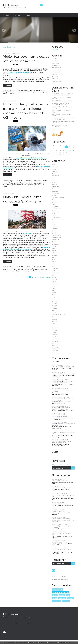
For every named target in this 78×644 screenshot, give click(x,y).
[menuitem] (8, 15)
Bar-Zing (54, 108)
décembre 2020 (56, 67)
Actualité (26, 180)
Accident (54, 164)
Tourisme (55, 332)
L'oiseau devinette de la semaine (63, 390)
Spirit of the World (57, 101)
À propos (28, 15)
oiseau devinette (57, 589)
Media (53, 275)
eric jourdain (55, 407)
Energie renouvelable (58, 235)
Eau (39, 90)
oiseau (55, 598)
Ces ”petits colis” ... (57, 110)
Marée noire (55, 273)
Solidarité (54, 319)
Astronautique (56, 186)
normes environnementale (10, 271)
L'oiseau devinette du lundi (66, 366)
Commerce (55, 206)
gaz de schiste (29, 183)
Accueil (8, 15)
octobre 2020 (55, 72)
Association (55, 182)
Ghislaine (54, 399)
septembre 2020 (56, 74)
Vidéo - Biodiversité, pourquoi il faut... (60, 415)
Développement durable (31, 90)
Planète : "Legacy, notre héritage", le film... (62, 534)
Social (53, 317)
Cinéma (54, 202)
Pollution (30, 92)
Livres (53, 266)
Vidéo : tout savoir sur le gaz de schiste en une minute (26, 58)
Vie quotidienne (56, 348)
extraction (11, 93)
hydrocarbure (16, 185)
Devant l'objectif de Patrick (63, 95)
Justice (54, 261)
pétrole (39, 271)
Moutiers (54, 432)
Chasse (54, 200)
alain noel (62, 598)
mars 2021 (55, 61)
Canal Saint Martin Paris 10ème (61, 107)
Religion (54, 308)
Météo (54, 277)
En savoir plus (68, 642)
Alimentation (55, 171)
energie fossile (23, 271)
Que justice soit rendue (58, 125)
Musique (54, 279)
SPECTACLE (55, 321)
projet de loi (38, 185)
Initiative (54, 255)
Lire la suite (8, 85)
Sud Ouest (55, 328)
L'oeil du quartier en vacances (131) (62, 118)
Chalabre (64, 104)
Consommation (56, 209)
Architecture (55, 175)
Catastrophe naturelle (35, 266)
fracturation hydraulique (27, 185)
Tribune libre (55, 339)
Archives (17, 15)
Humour (54, 248)
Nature (54, 281)
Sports (54, 326)
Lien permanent (8, 90)
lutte (30, 269)
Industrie (20, 92)
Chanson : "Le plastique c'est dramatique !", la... (63, 424)
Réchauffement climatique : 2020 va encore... (63, 399)
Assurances (55, 184)
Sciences (54, 312)
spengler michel (56, 415)
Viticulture (55, 350)
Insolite (54, 257)
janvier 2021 (55, 65)
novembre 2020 (56, 70)
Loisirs (54, 270)
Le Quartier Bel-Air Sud (58, 119)
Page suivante (46, 277)
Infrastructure (42, 182)
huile (35, 183)
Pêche (53, 290)
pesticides (70, 598)
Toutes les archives (56, 81)
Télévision (55, 330)
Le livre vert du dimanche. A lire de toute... (63, 433)
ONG (53, 288)
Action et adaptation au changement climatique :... (63, 382)
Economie (14, 182)
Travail (54, 337)
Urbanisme (55, 341)
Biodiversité (55, 193)
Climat (31, 180)
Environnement (12, 92)
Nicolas (54, 366)
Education (55, 228)
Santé (53, 310)
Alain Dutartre (56, 390)
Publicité (54, 306)
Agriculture (55, 169)
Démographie (56, 217)
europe (55, 595)
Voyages (54, 352)
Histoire (54, 246)
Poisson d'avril (56, 299)
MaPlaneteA (11, 5)
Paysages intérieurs (57, 97)
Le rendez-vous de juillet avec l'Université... (60, 103)
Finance (54, 242)
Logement (55, 268)
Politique (10, 183)
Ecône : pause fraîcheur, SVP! (60, 114)
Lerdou (54, 374)
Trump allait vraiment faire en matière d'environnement (26, 248)
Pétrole (25, 92)
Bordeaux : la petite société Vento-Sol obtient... (62, 550)
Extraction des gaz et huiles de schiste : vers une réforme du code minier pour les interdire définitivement (25, 111)
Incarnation (68, 101)
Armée (54, 178)
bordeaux (61, 595)
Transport (55, 334)
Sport (53, 323)
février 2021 (55, 63)
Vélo (53, 343)
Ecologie (43, 90)
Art (53, 180)
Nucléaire (54, 284)
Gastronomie (55, 244)
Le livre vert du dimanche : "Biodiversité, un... (61, 408)
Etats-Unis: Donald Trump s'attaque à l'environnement (23, 198)
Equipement (55, 239)
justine (54, 423)
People (54, 292)
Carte (55, 451)
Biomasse (55, 195)
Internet (54, 259)
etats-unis (44, 269)
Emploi (54, 231)
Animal (54, 173)
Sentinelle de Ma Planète (59, 314)
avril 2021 (54, 59)
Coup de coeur (56, 211)
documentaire (57, 601)
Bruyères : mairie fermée (59, 121)
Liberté (54, 115)
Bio (53, 189)
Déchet (54, 215)
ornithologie (66, 601)
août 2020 (55, 76)
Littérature (55, 264)
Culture (54, 213)
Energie (5, 92)
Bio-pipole (55, 191)
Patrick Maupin (56, 381)
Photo (53, 297)
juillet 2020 (55, 78)
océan (53, 286)
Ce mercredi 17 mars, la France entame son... (63, 495)
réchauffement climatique (21, 269)
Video (35, 92)
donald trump (37, 269)
